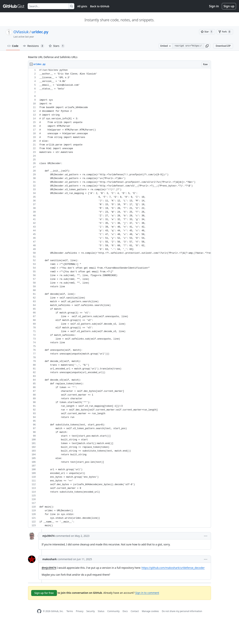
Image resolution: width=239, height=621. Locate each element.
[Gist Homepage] (14, 6)
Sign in (214, 6)
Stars (57, 46)
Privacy (79, 611)
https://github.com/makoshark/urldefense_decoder (173, 567)
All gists (82, 6)
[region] (119, 298)
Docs (125, 611)
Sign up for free (44, 593)
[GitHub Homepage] (39, 611)
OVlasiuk (21, 31)
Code (12, 46)
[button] (207, 46)
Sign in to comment (147, 592)
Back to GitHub (99, 6)
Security (90, 611)
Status (101, 611)
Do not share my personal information (182, 611)
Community (113, 611)
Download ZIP (223, 45)
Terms (69, 611)
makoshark (49, 559)
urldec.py (40, 31)
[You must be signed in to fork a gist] (225, 31)
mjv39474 (48, 536)
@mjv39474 (49, 567)
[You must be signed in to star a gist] (207, 31)
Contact (135, 611)
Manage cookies (150, 611)
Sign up (229, 6)
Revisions (33, 46)
